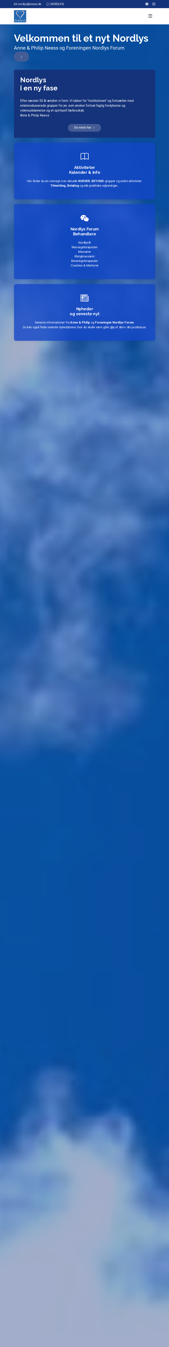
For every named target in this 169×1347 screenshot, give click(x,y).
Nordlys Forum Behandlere (84, 230)
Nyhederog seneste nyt (84, 311)
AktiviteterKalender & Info (84, 169)
